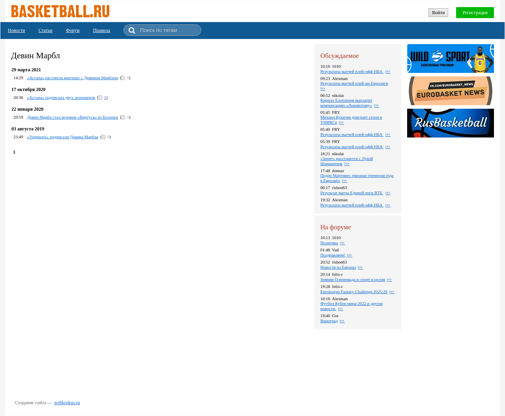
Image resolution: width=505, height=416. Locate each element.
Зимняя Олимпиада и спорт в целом (352, 279)
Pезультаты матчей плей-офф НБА (351, 146)
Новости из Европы (338, 267)
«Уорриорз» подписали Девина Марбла (62, 136)
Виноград (329, 320)
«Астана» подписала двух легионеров (61, 97)
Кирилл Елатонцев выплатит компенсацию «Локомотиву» (346, 103)
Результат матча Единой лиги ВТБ (351, 192)
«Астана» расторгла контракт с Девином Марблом (72, 77)
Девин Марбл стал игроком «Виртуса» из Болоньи (72, 117)
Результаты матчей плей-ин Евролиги (354, 83)
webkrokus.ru (67, 402)
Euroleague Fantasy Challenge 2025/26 (353, 291)
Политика (329, 242)
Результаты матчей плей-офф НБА (351, 71)
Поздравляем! (332, 255)
